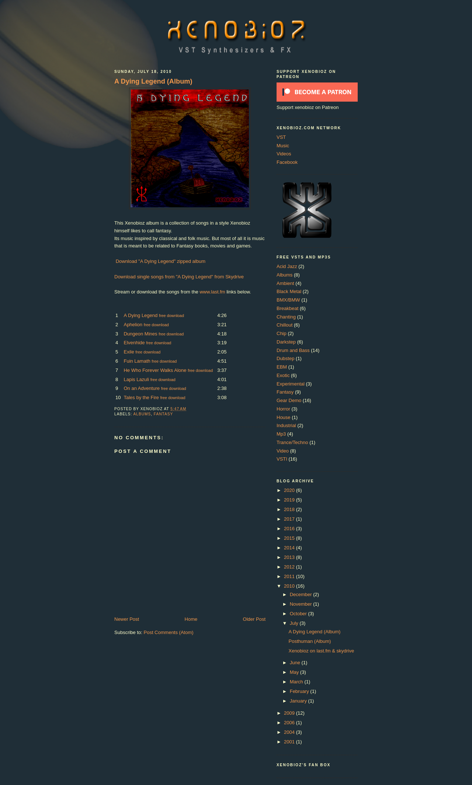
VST (281, 137)
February (300, 691)
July (295, 623)
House (284, 417)
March (297, 681)
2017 (290, 519)
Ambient (285, 283)
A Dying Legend (140, 315)
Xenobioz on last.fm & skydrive (321, 651)
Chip (282, 333)
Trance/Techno (292, 442)
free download (171, 315)
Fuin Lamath (137, 361)
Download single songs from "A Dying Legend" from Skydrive (179, 276)
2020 (290, 490)
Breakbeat (287, 308)
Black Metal (289, 291)
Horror (283, 409)
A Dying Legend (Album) (153, 81)
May (295, 672)
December (301, 594)
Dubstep (285, 358)
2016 (290, 528)
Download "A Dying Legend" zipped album (160, 261)
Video (283, 451)
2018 (290, 509)
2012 (290, 567)
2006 (290, 722)
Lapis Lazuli (136, 379)
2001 (290, 741)
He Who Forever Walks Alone (155, 370)
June (296, 662)
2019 (290, 500)
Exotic (283, 375)
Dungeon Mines (140, 334)
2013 (290, 557)
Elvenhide (134, 342)
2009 (290, 713)
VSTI (282, 459)
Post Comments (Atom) (169, 632)
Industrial (286, 425)
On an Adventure (142, 388)
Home (191, 619)
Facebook (287, 162)
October (299, 613)
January (299, 701)
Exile (129, 352)
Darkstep (286, 342)
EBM (282, 367)
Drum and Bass (293, 350)
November (301, 604)
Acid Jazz (287, 266)
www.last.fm (212, 292)
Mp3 (281, 434)
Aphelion (133, 324)
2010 (290, 586)
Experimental (291, 384)
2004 (290, 732)
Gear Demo (289, 400)
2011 (290, 576)
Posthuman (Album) (309, 641)
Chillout (284, 325)
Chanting (286, 317)
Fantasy (163, 414)
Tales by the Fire (141, 397)
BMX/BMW (288, 300)
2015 (290, 538)
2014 (290, 547)
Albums (142, 414)
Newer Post (126, 619)
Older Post (254, 619)
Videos (284, 153)
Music (283, 145)
